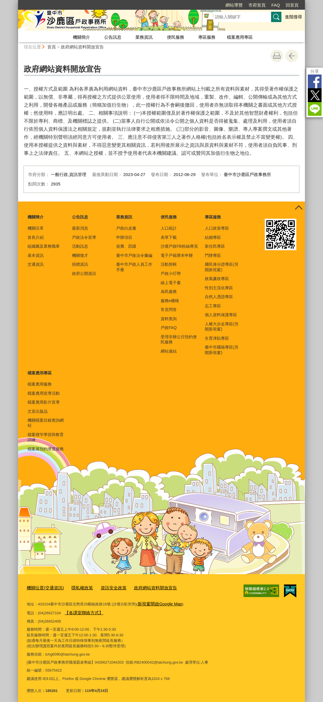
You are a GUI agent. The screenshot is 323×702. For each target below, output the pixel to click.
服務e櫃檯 (170, 300)
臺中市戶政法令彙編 (134, 255)
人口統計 (169, 228)
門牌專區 (213, 255)
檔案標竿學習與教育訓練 (46, 437)
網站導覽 (234, 5)
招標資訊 (80, 264)
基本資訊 (36, 255)
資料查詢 (169, 318)
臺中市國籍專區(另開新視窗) (221, 350)
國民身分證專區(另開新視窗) (221, 267)
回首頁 (292, 5)
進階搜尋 (293, 16)
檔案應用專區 (240, 37)
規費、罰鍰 (126, 246)
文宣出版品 (38, 411)
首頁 (51, 46)
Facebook (315, 81)
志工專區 (213, 306)
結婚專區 (213, 237)
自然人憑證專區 (219, 296)
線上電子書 (171, 282)
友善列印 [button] (277, 56)
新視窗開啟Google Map (157, 602)
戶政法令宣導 (84, 237)
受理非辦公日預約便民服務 (179, 339)
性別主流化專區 (219, 288)
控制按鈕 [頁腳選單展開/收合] (298, 208)
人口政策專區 (217, 228)
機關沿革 (36, 228)
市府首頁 (257, 5)
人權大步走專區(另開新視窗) (221, 326)
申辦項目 (124, 237)
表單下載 (169, 237)
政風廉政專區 (217, 278)
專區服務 (206, 37)
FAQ (275, 5)
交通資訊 (36, 264)
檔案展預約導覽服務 (46, 449)
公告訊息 (112, 37)
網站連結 (169, 351)
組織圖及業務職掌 (44, 246)
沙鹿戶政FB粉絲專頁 (179, 246)
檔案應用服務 (40, 384)
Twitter (315, 95)
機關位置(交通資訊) (43, 587)
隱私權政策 (76, 587)
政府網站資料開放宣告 (82, 46)
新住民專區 (215, 246)
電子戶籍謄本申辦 (177, 255)
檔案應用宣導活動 (44, 393)
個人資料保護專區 (221, 314)
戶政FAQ (169, 327)
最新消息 (80, 228)
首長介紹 (36, 237)
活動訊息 (80, 246)
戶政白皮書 (126, 228)
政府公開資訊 (84, 273)
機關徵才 (80, 255)
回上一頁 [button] (291, 56)
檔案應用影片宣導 (44, 402)
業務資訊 (144, 37)
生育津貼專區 (217, 338)
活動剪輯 (169, 264)
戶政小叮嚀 (171, 273)
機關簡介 (81, 37)
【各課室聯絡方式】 (81, 610)
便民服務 (175, 37)
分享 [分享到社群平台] (314, 71)
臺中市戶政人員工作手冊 (134, 267)
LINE (315, 109)
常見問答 (169, 309)
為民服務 (169, 291)
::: (15, 2)
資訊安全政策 (104, 587)
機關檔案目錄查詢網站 (46, 423)
